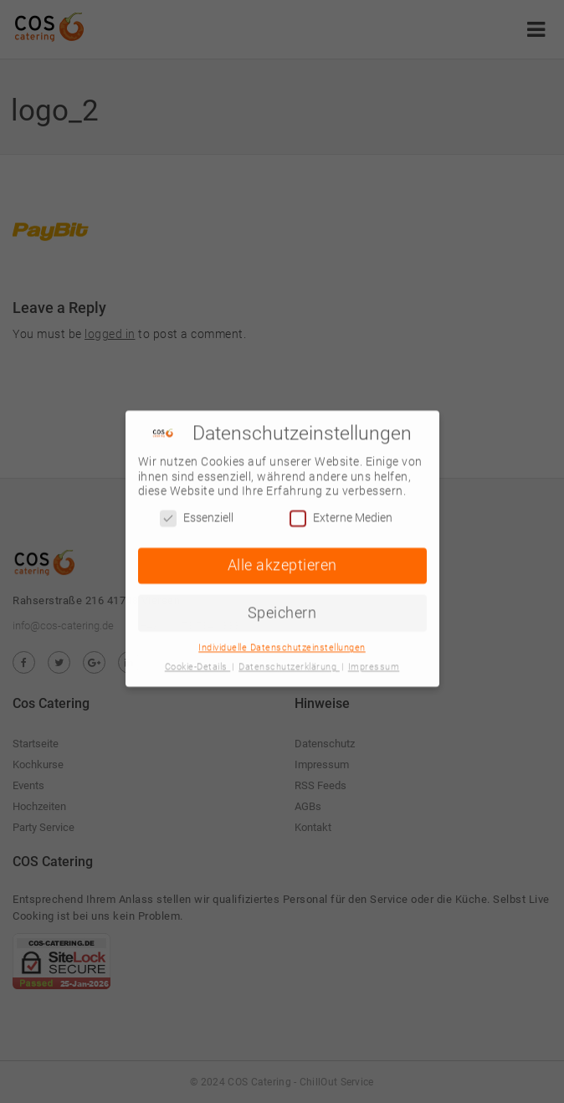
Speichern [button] (282, 607)
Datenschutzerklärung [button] (289, 662)
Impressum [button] (374, 662)
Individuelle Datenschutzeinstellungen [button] (282, 643)
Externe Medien (341, 513)
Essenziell (196, 513)
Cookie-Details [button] (198, 662)
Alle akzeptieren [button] (282, 560)
